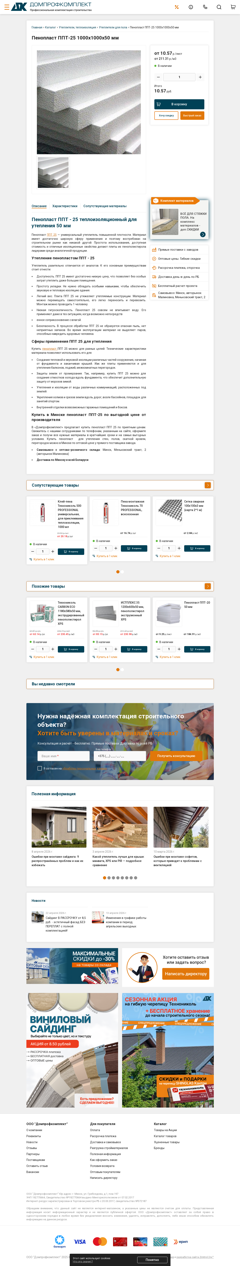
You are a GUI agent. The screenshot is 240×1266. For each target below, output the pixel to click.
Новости (40, 899)
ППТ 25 (52, 234)
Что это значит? (83, 1261)
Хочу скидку (166, 115)
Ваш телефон (104, 748)
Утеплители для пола (113, 27)
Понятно (152, 1260)
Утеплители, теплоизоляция (77, 27)
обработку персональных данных (84, 767)
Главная (37, 27)
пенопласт (50, 348)
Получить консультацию (176, 754)
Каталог (50, 27)
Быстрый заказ (192, 115)
